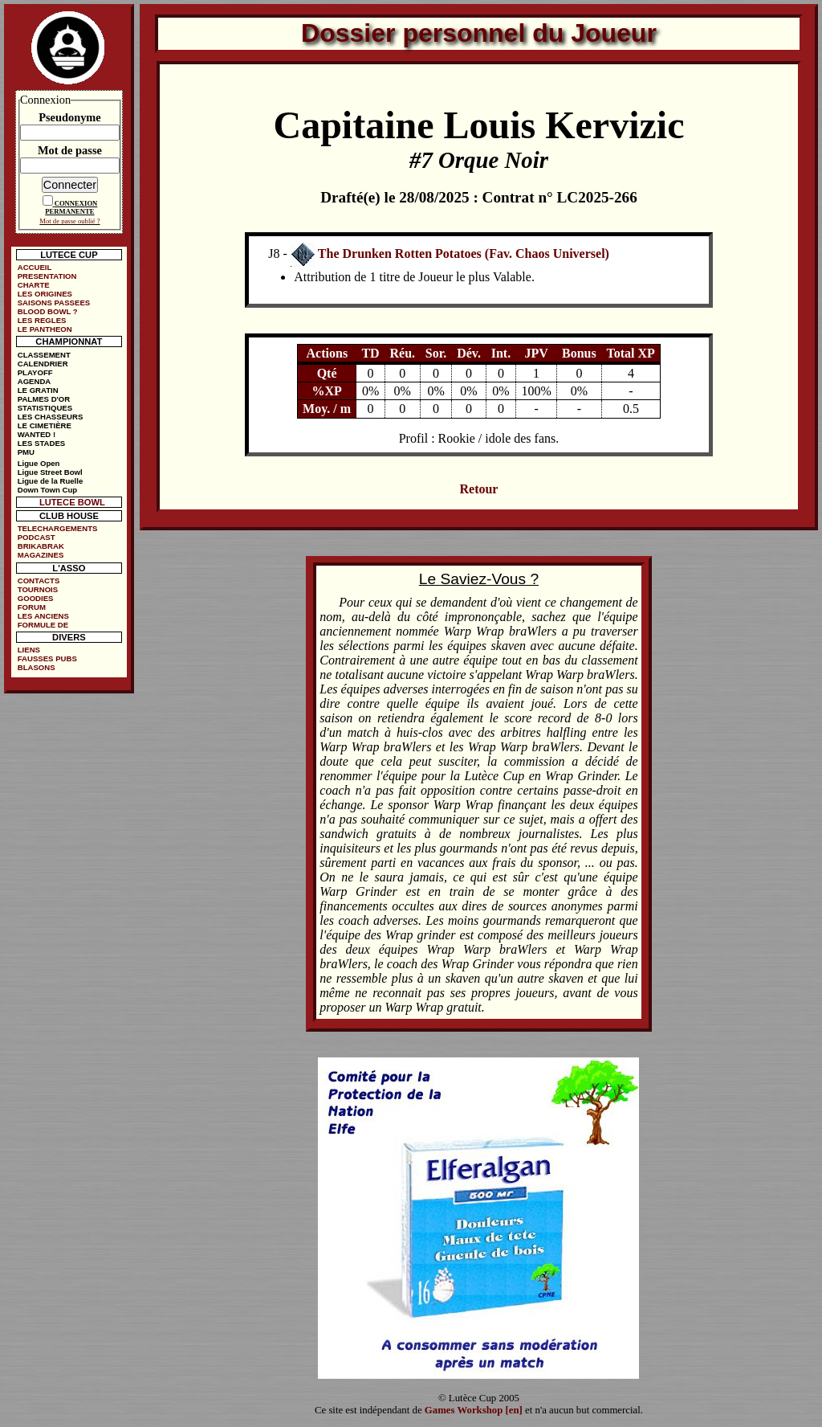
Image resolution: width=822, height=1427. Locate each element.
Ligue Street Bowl (50, 472)
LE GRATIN (38, 390)
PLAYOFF (35, 372)
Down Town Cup (47, 489)
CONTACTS (39, 580)
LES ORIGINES (45, 293)
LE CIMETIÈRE (44, 425)
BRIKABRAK (41, 546)
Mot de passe (70, 150)
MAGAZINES (41, 554)
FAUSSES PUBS (47, 658)
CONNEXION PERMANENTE (71, 207)
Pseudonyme (70, 117)
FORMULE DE (43, 624)
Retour (478, 489)
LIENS (29, 649)
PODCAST (36, 537)
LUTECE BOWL (72, 502)
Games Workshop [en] (474, 1410)
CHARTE (34, 284)
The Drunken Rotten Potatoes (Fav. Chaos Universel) (463, 253)
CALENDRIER (43, 363)
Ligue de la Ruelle (50, 480)
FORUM (32, 607)
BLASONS (36, 667)
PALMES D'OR (44, 399)
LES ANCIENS (43, 615)
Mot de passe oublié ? (69, 221)
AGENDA (34, 381)
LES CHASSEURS (50, 416)
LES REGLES (42, 320)
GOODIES (36, 598)
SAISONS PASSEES (54, 302)
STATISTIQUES (45, 407)
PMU (26, 452)
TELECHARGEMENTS (58, 528)
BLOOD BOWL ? (48, 311)
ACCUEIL (35, 267)
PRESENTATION (47, 276)
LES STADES (42, 443)
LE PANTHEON (45, 329)
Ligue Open (39, 463)
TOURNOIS (38, 589)
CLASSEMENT (44, 354)
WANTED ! (36, 434)
